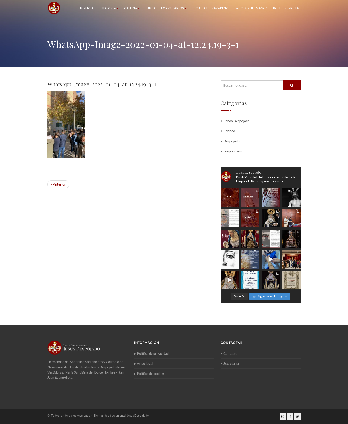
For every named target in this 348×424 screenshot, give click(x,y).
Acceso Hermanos (252, 8)
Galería (132, 8)
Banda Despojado (236, 121)
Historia (110, 8)
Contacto (230, 353)
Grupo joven (232, 151)
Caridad (229, 131)
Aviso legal (145, 363)
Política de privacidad (153, 353)
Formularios (173, 8)
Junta (150, 8)
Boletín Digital (287, 8)
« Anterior (58, 184)
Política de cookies (151, 374)
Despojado (231, 141)
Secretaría (231, 363)
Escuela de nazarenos (211, 8)
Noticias (87, 8)
